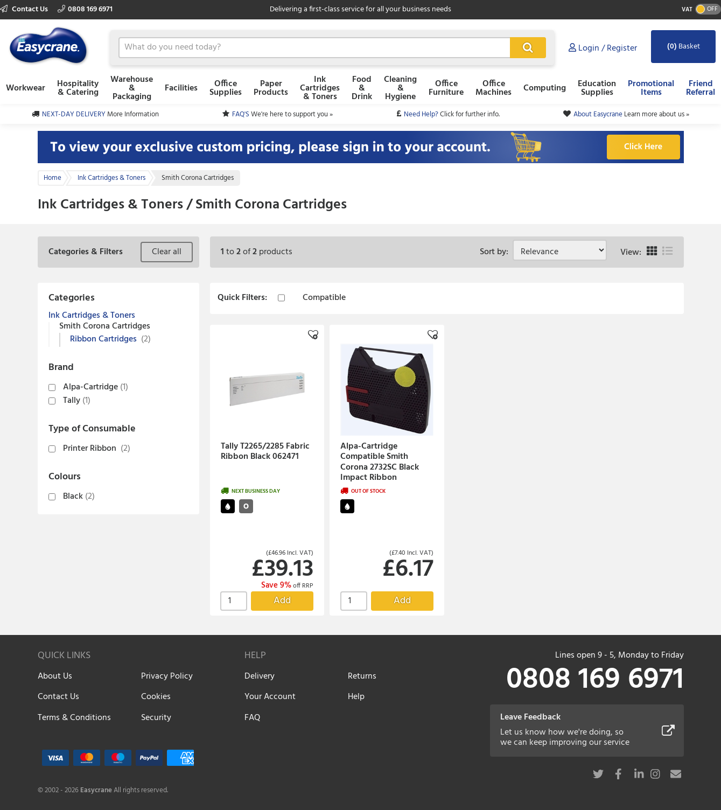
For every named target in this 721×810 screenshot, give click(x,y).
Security (156, 718)
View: (630, 252)
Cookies (156, 697)
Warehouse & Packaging (131, 88)
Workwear (25, 88)
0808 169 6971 (85, 9)
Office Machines (493, 88)
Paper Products (271, 88)
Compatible (324, 298)
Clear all (166, 252)
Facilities (181, 88)
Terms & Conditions (74, 718)
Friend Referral (700, 88)
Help (356, 697)
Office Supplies (225, 88)
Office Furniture (446, 88)
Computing (544, 88)
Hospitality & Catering (78, 88)
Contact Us (25, 9)
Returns (362, 676)
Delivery (259, 676)
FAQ (252, 718)
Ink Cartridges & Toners (320, 88)
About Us (55, 676)
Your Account (270, 697)
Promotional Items (651, 88)
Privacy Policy (167, 676)
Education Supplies (597, 88)
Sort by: (496, 252)
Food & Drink (362, 88)
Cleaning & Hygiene (400, 88)
